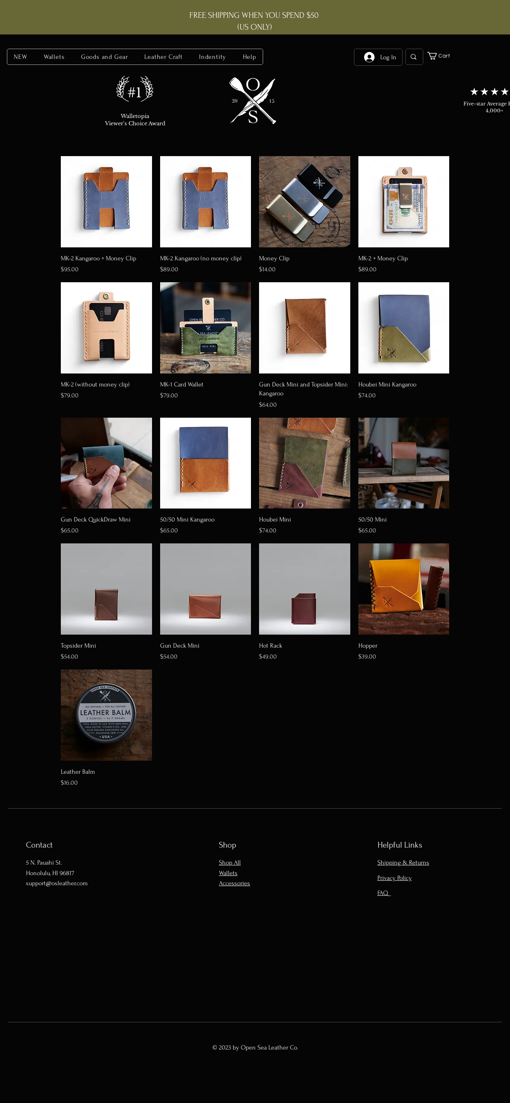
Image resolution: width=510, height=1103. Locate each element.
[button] (54, 56)
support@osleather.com (57, 883)
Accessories (234, 883)
